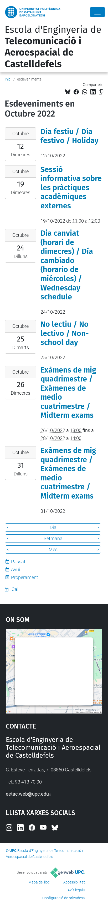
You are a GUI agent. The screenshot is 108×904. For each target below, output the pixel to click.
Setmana (53, 538)
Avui (15, 569)
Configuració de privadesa (63, 898)
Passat (18, 561)
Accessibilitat (74, 882)
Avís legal (75, 890)
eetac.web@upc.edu (27, 794)
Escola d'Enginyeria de (53, 47)
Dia (53, 527)
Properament (24, 577)
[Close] (97, 12)
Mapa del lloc (39, 882)
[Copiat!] (101, 92)
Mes (53, 549)
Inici (8, 79)
